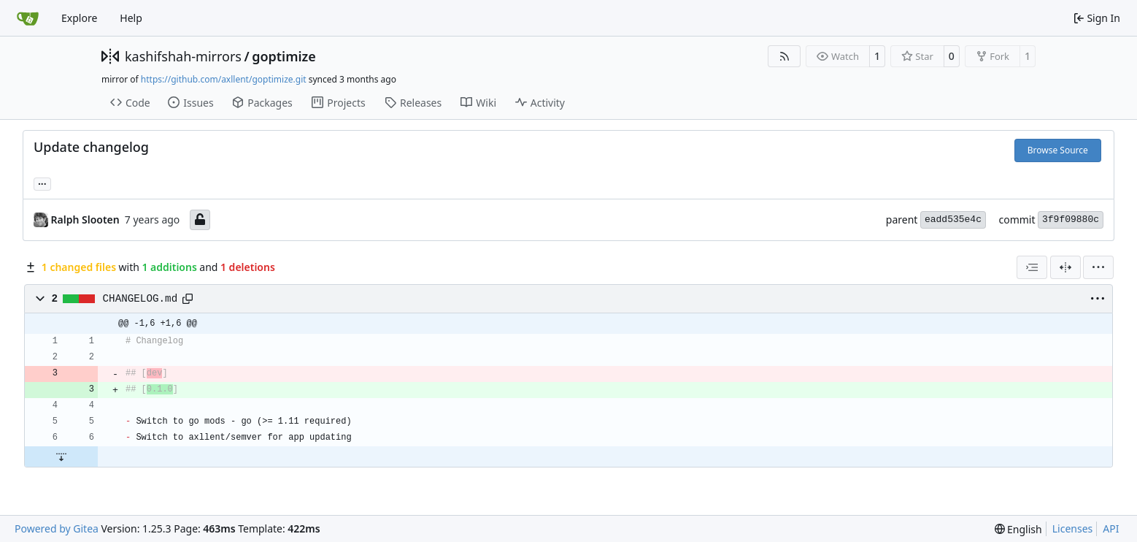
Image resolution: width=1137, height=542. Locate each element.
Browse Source (1058, 150)
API (1111, 528)
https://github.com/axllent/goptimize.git (224, 79)
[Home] (27, 18)
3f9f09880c (1070, 219)
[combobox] (1032, 267)
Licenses (1072, 528)
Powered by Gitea (57, 528)
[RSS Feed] (784, 56)
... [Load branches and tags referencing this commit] (42, 183)
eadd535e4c (953, 219)
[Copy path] (187, 299)
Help (131, 18)
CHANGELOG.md (140, 299)
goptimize (284, 56)
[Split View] (1065, 267)
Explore (79, 18)
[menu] (1098, 267)
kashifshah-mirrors (183, 56)
